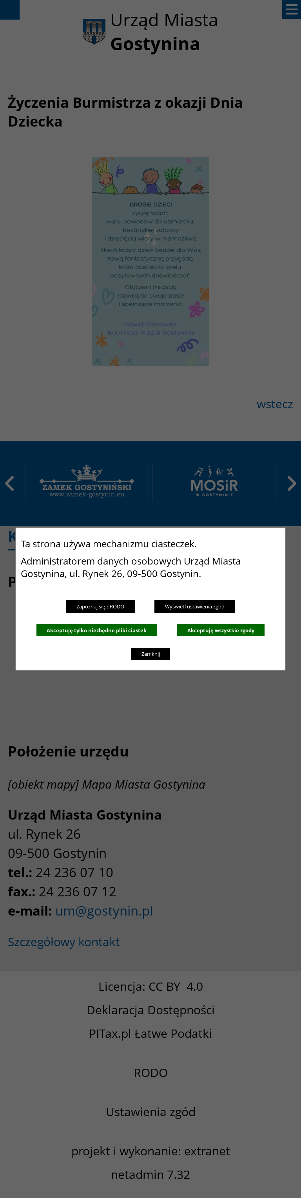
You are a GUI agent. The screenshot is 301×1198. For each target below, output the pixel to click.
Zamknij (150, 653)
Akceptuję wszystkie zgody (220, 630)
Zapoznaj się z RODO (100, 606)
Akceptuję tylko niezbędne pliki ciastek (97, 630)
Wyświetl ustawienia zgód (195, 606)
